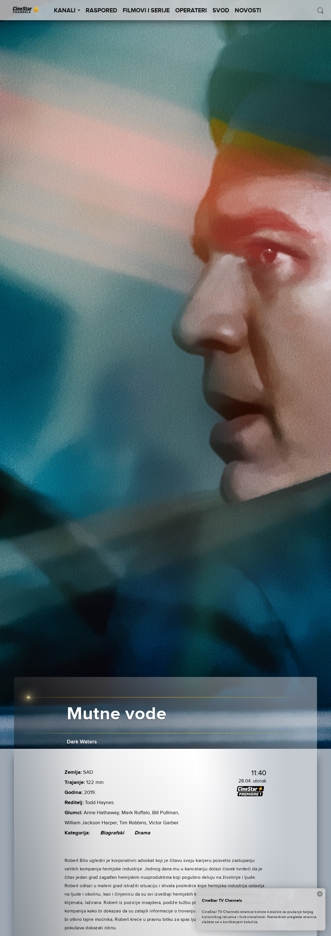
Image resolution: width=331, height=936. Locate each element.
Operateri (191, 10)
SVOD (221, 10)
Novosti (248, 10)
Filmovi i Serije (146, 10)
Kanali (67, 10)
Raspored (101, 10)
